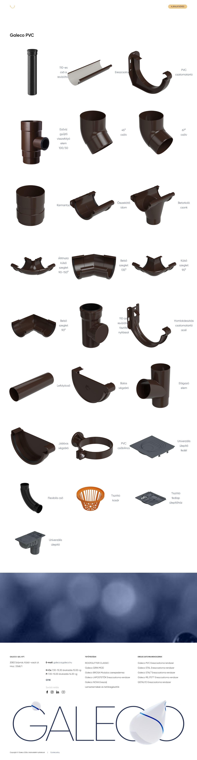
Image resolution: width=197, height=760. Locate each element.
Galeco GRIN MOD (94, 667)
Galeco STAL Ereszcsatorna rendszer (156, 667)
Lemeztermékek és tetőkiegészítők (102, 687)
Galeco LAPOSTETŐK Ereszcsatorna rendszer (107, 677)
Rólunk (89, 6)
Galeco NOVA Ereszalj (96, 682)
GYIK (145, 6)
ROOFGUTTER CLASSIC (97, 663)
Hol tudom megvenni (70, 6)
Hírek (100, 6)
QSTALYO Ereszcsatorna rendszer (154, 682)
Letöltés (112, 6)
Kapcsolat (157, 6)
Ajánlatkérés (177, 6)
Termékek (50, 6)
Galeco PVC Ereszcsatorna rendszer (156, 663)
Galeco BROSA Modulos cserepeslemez (104, 672)
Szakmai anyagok (129, 6)
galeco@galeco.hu (62, 662)
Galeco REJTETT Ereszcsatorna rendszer (158, 677)
